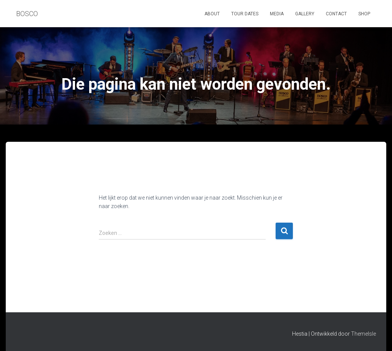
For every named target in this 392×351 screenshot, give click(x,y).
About (212, 13)
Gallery (304, 13)
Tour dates (244, 13)
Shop (364, 13)
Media (277, 13)
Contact (336, 13)
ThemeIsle (363, 334)
